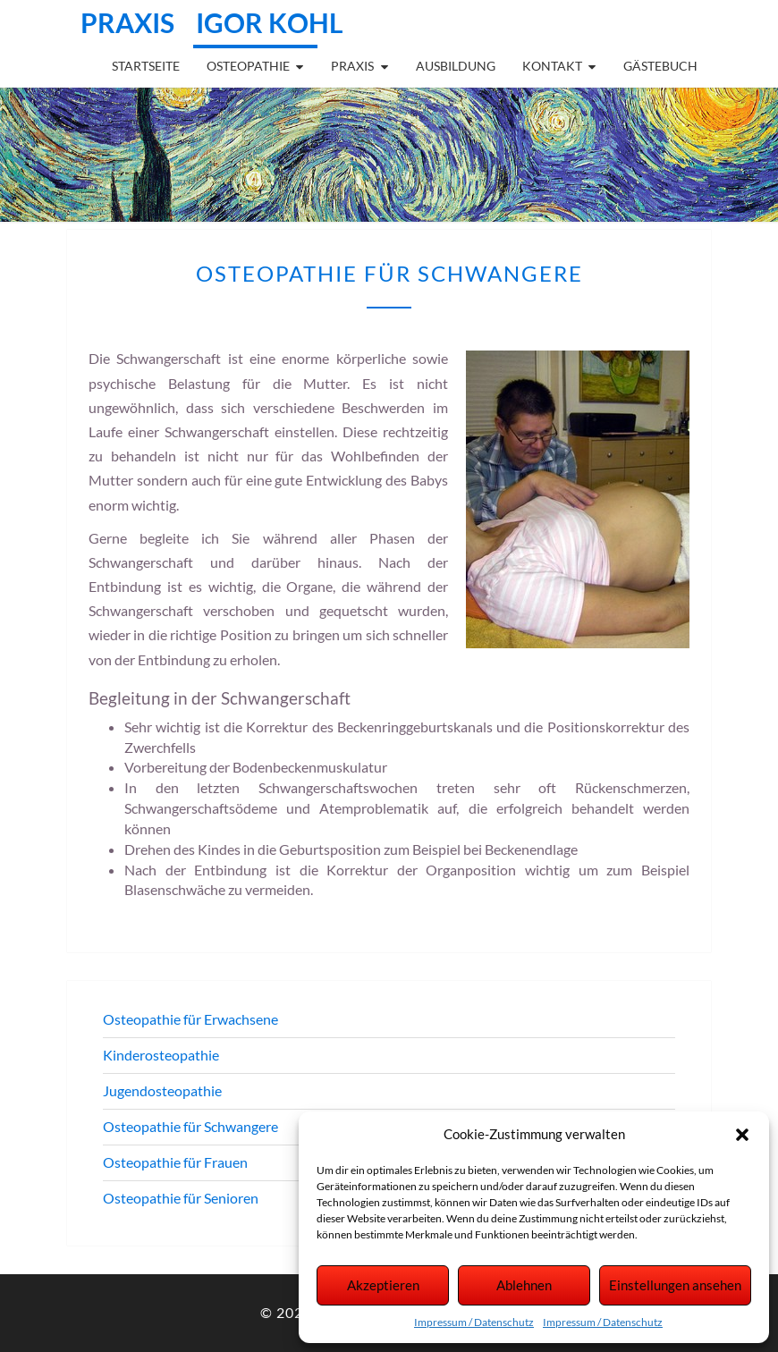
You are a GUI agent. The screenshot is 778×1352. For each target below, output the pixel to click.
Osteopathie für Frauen (175, 1161)
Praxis (352, 65)
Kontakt (552, 65)
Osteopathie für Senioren (180, 1197)
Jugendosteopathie (162, 1090)
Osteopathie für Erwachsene (190, 1018)
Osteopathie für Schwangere (190, 1126)
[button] (742, 1135)
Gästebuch (660, 65)
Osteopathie (248, 65)
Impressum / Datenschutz (474, 1322)
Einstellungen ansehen (675, 1285)
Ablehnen (524, 1285)
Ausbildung (455, 65)
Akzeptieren (383, 1285)
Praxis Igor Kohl (211, 22)
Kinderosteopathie (161, 1054)
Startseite (146, 65)
